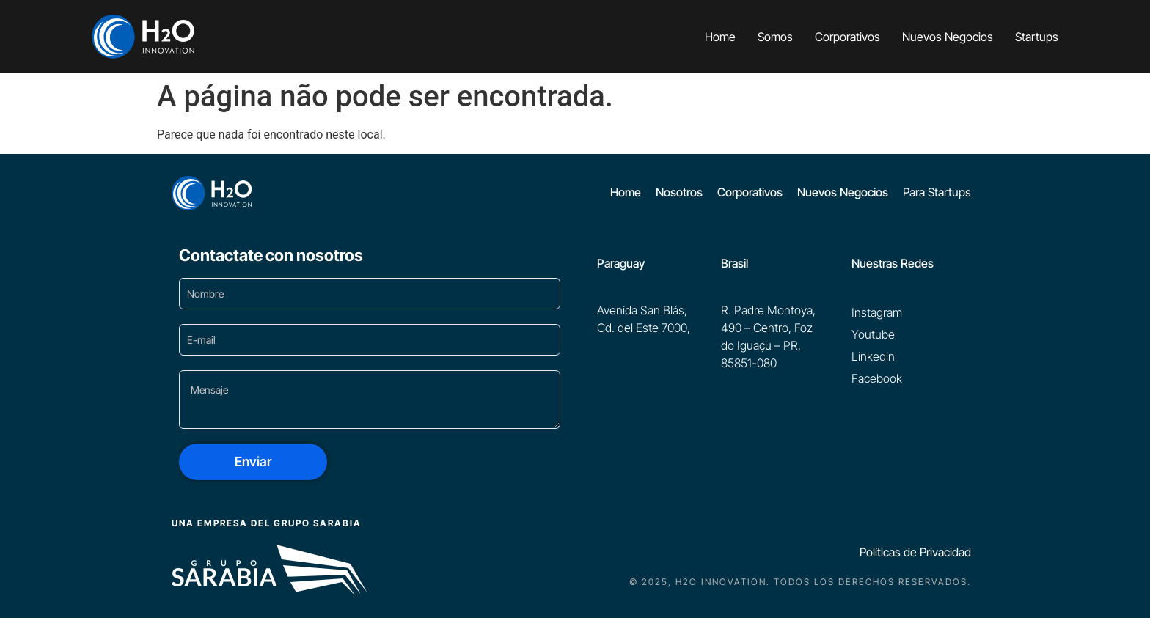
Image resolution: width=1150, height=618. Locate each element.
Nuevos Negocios (947, 36)
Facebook (876, 378)
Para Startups (937, 192)
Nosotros (679, 192)
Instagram (876, 312)
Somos (775, 36)
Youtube (873, 334)
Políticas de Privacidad (915, 552)
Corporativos (847, 36)
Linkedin (873, 356)
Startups (1036, 36)
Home (720, 36)
